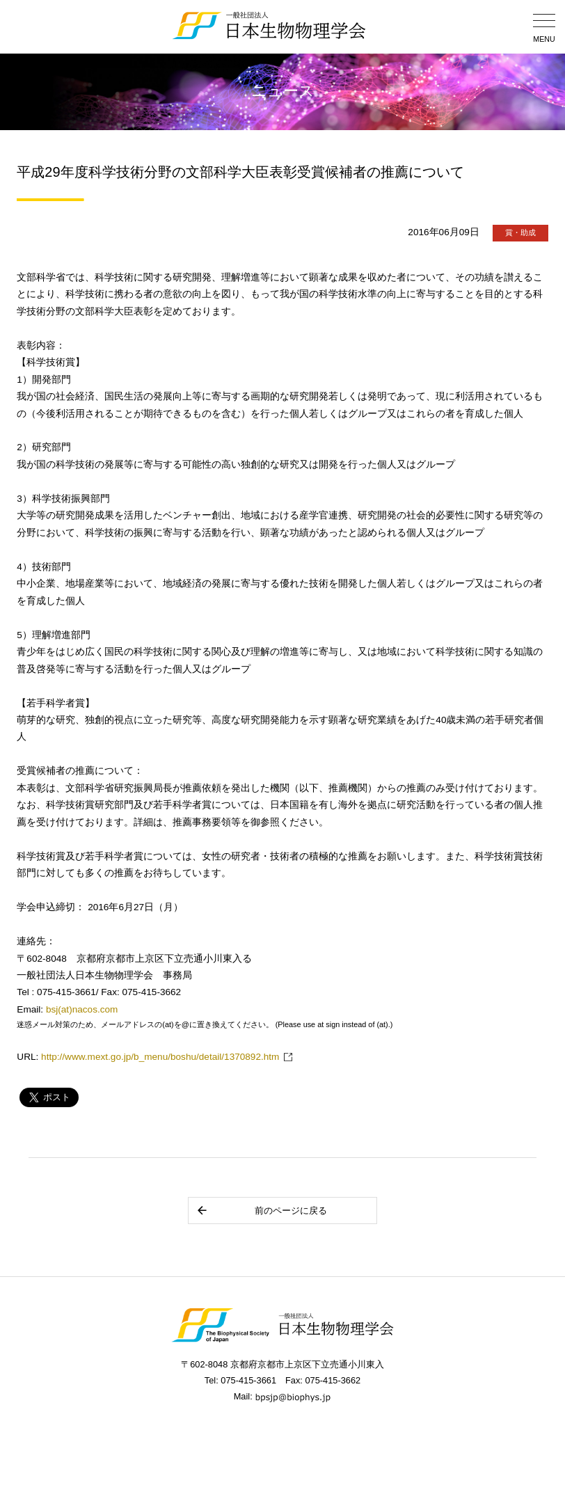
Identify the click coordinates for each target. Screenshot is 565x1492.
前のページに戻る (261, 1210)
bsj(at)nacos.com (82, 1009)
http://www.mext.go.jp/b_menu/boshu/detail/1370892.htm (160, 1056)
